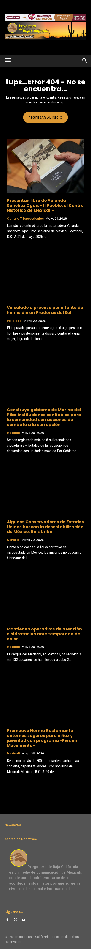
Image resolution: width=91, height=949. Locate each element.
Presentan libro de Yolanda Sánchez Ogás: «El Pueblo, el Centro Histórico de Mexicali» (45, 205)
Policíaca (14, 321)
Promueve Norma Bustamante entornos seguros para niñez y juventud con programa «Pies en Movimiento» (42, 738)
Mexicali (13, 433)
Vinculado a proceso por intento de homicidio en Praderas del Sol (45, 310)
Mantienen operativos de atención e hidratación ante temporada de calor (44, 634)
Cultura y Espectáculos (25, 218)
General (13, 540)
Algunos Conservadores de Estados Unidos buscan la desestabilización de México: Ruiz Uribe (45, 526)
